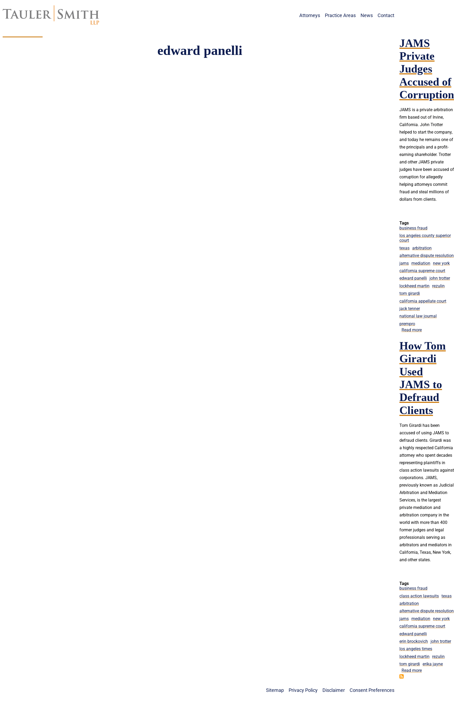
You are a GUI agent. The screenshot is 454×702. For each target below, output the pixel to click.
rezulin (438, 285)
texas (404, 248)
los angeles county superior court (425, 238)
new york (441, 263)
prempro (407, 323)
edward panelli (413, 278)
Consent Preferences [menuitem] (372, 690)
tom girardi (409, 293)
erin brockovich (413, 641)
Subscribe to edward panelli (401, 676)
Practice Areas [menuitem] (340, 15)
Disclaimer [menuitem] (333, 690)
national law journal (418, 316)
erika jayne (433, 664)
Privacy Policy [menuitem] (303, 690)
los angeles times (415, 648)
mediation (420, 263)
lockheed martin (414, 285)
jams (404, 263)
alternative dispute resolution (426, 255)
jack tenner (409, 308)
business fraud (413, 228)
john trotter (440, 278)
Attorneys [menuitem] (309, 15)
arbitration (422, 248)
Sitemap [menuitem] (275, 690)
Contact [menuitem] (386, 15)
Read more (412, 329)
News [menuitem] (367, 15)
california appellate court (422, 301)
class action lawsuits (419, 596)
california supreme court (422, 270)
